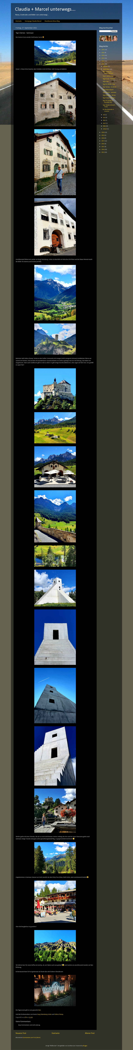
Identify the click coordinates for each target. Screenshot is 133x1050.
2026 (103, 49)
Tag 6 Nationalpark (108, 89)
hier (39, 1010)
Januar (105, 129)
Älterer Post (90, 1033)
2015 (103, 146)
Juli (104, 114)
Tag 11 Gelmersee (108, 76)
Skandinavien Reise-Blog (52, 21)
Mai (104, 120)
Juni (104, 117)
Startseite (18, 21)
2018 (103, 138)
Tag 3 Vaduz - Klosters (109, 98)
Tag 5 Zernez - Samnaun (109, 92)
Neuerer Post (21, 1033)
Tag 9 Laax (106, 81)
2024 (103, 55)
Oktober (105, 66)
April (104, 123)
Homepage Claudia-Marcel (33, 21)
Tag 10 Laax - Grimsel (109, 79)
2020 (103, 132)
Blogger (85, 1045)
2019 (103, 135)
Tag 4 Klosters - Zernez (109, 95)
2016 (103, 143)
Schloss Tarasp (58, 1014)
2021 (103, 64)
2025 (103, 52)
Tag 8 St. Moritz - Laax (109, 84)
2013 (103, 152)
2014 (103, 149)
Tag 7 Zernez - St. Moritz (109, 87)
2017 (103, 141)
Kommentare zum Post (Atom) (31, 1037)
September (106, 69)
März (104, 126)
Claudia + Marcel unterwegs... (45, 9)
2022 (103, 61)
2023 (103, 58)
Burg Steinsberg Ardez (45, 1014)
